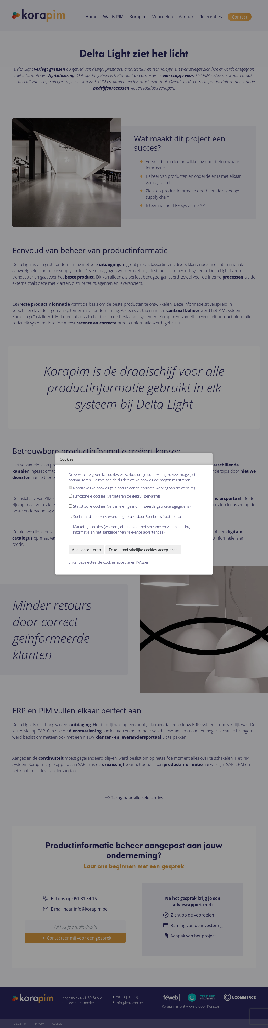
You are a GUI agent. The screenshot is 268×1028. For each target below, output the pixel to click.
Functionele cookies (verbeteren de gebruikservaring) (116, 496)
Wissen (143, 562)
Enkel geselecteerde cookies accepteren (102, 562)
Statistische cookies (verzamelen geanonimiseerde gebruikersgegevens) (132, 506)
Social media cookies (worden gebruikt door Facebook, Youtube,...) (127, 516)
